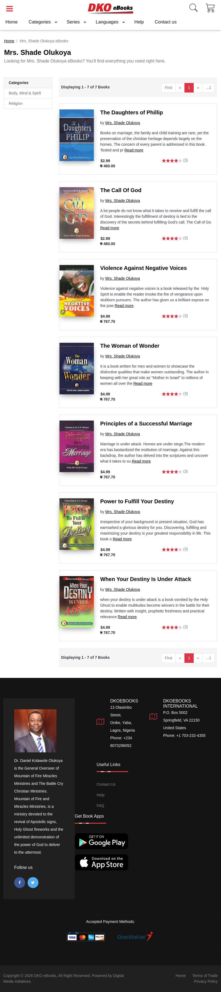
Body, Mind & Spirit (25, 93)
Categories (43, 22)
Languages (110, 22)
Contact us (166, 22)
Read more (133, 150)
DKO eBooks (45, 975)
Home (11, 22)
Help (139, 22)
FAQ (100, 805)
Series (76, 22)
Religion (16, 103)
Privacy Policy (206, 981)
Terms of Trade (205, 975)
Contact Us (106, 784)
